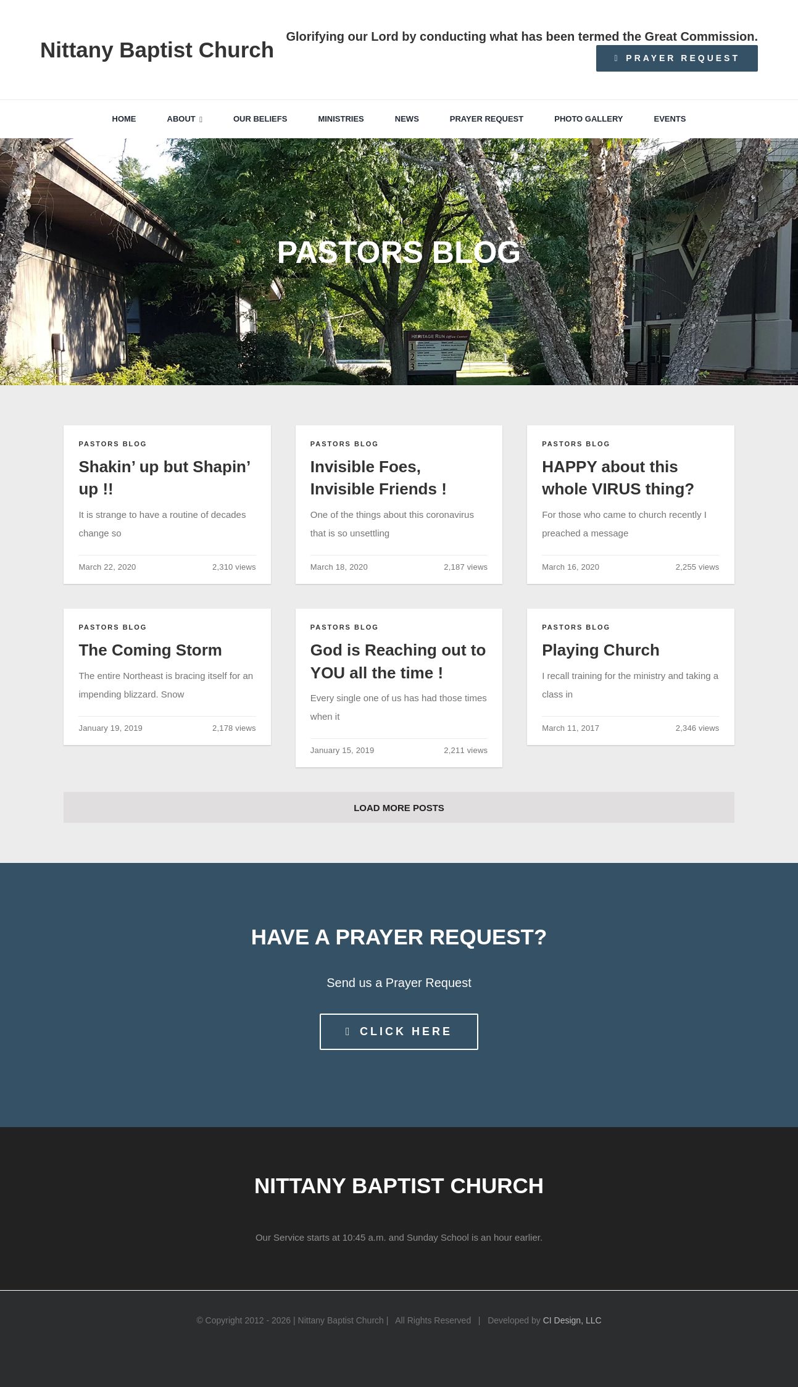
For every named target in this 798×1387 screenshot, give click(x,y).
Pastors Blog (112, 444)
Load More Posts (399, 807)
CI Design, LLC (572, 1320)
